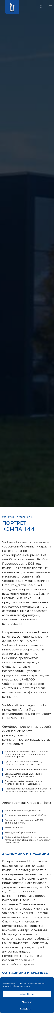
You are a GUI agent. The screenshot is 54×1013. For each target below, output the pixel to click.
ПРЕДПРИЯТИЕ (25, 517)
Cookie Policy (25, 1009)
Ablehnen (27, 1002)
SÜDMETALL (8, 517)
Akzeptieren (27, 994)
